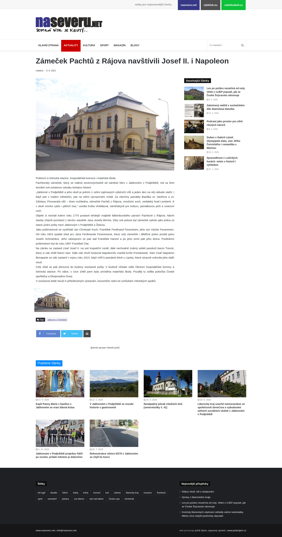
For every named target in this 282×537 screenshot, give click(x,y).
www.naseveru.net (45, 530)
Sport (104, 45)
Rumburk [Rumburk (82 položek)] (161, 493)
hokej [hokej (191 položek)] (75, 493)
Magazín (119, 45)
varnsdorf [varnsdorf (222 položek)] (52, 499)
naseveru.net (189, 5)
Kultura (89, 45)
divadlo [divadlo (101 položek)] (53, 493)
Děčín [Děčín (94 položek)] (65, 493)
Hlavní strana (48, 45)
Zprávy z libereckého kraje (196, 497)
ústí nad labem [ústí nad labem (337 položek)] (96, 499)
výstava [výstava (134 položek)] (65, 499)
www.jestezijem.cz (236, 530)
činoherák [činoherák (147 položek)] (129, 499)
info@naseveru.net (66, 530)
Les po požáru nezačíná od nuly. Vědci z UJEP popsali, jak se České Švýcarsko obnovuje (226, 92)
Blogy (135, 45)
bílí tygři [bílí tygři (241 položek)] (41, 493)
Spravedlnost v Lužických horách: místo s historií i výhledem (222, 161)
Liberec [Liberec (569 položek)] (117, 493)
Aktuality (71, 45)
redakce (40, 70)
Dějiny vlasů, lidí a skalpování (198, 491)
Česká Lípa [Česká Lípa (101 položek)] (114, 499)
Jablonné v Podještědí (57, 320)
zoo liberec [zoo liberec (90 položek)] (79, 499)
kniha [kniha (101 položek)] (85, 493)
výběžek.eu (210, 5)
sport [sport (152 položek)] (40, 499)
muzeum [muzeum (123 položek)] (148, 493)
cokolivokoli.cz (233, 5)
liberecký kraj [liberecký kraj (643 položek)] (132, 493)
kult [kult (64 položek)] (107, 493)
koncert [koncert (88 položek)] (96, 493)
